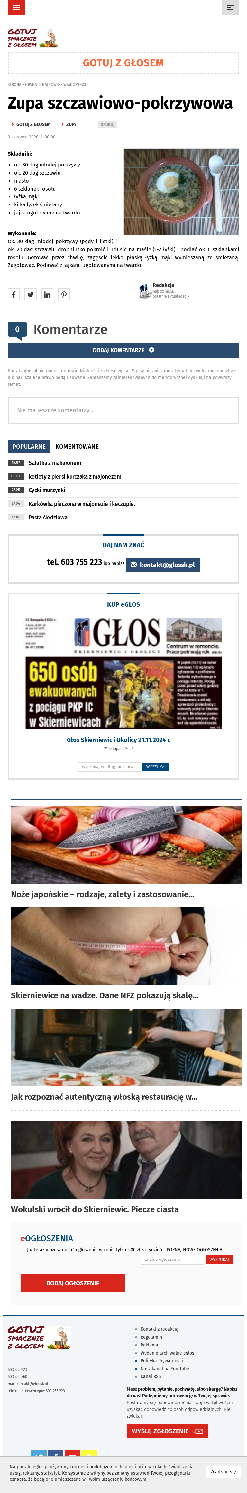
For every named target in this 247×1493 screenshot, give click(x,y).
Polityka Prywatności (162, 1361)
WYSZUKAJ (156, 767)
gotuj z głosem (31, 124)
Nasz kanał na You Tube (165, 1369)
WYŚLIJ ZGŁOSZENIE (160, 1431)
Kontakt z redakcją (159, 1329)
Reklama (149, 1345)
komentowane (77, 446)
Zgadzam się (226, 1472)
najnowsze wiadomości (64, 84)
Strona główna (22, 84)
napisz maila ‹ (164, 291)
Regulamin (151, 1337)
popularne (29, 446)
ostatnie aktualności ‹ (171, 296)
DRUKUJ (108, 125)
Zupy (69, 124)
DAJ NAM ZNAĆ (123, 544)
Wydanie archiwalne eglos (167, 1353)
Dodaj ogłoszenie (72, 1283)
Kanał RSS (151, 1376)
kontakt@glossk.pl (163, 565)
